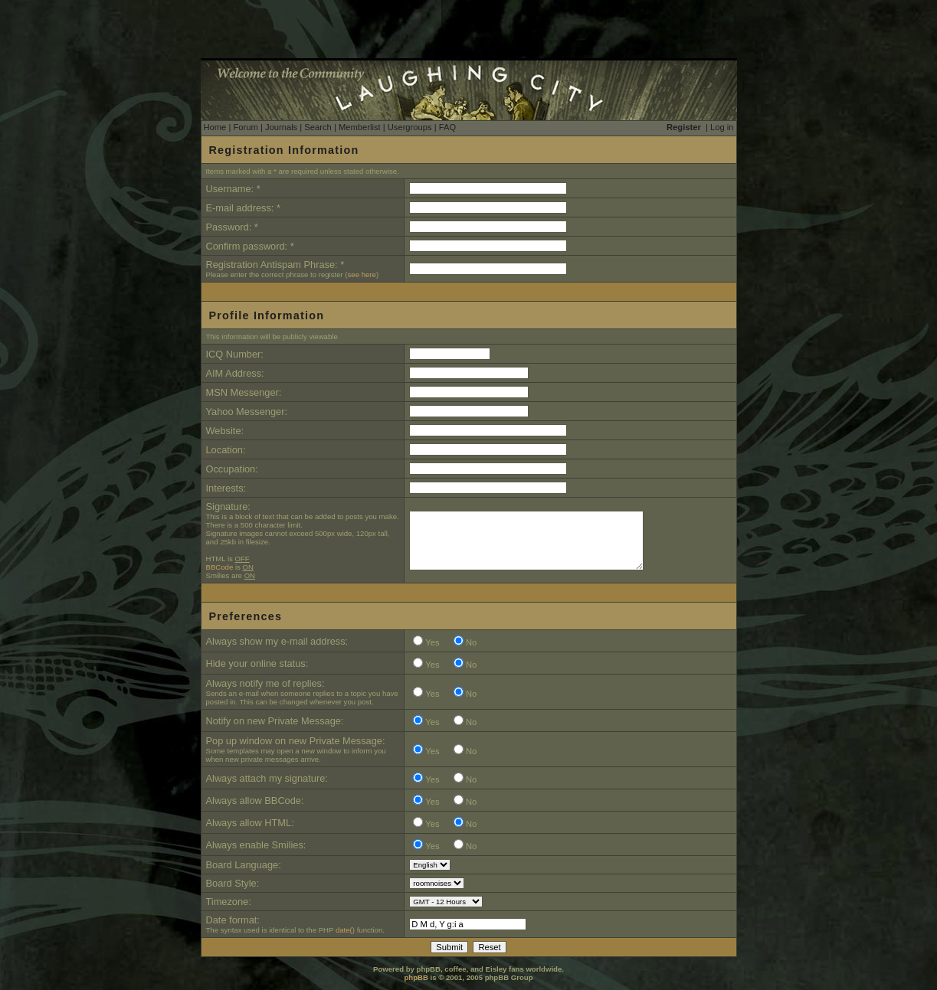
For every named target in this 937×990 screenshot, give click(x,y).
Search (317, 127)
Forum (245, 127)
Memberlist (360, 127)
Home (215, 127)
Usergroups (410, 127)
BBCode (220, 567)
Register (684, 127)
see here (362, 274)
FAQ (447, 127)
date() (345, 930)
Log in (721, 127)
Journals (281, 127)
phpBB (416, 977)
